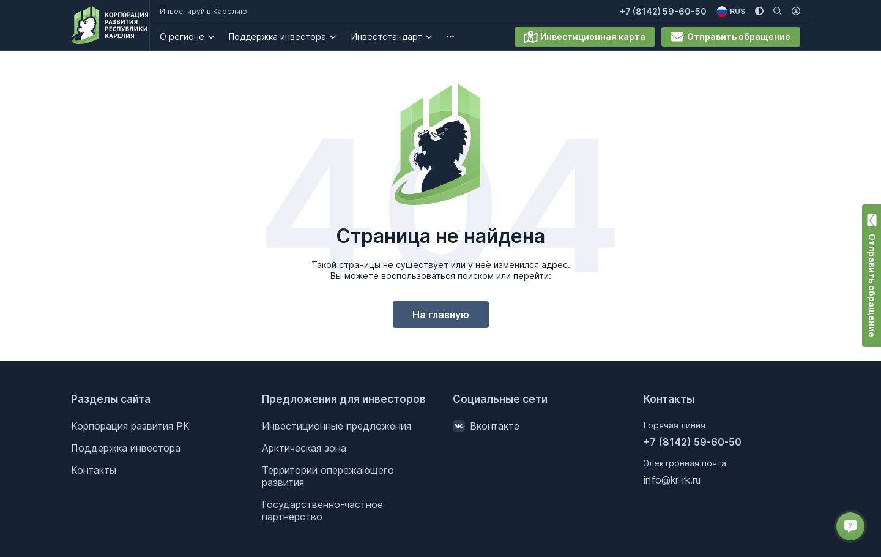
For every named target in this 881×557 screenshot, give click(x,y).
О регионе (191, 36)
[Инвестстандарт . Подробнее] (438, 36)
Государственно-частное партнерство (322, 510)
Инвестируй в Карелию (212, 11)
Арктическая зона (304, 448)
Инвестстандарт (395, 36)
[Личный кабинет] (796, 11)
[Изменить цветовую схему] (759, 11)
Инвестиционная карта (584, 37)
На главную (440, 314)
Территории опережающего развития (328, 476)
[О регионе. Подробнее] (220, 36)
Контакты (93, 470)
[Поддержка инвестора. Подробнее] (343, 36)
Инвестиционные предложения (336, 426)
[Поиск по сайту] (777, 11)
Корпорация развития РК (130, 426)
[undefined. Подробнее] (460, 36)
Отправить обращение (730, 37)
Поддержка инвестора (287, 36)
